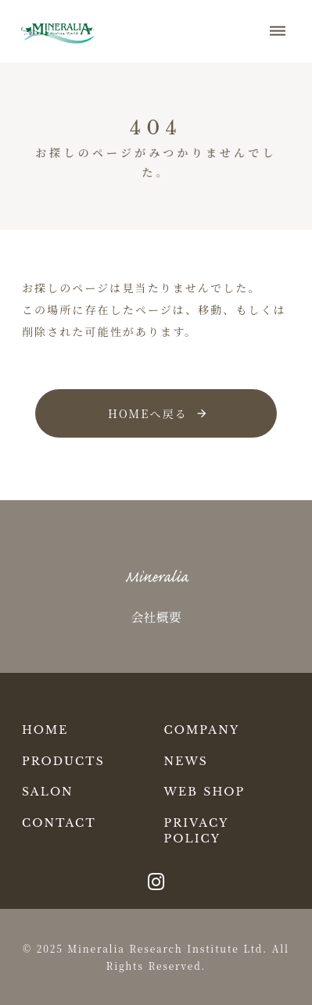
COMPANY (202, 730)
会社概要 (156, 617)
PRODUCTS (63, 761)
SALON (48, 792)
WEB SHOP (205, 792)
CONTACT (59, 823)
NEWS (186, 761)
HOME (45, 730)
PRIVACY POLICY (196, 831)
